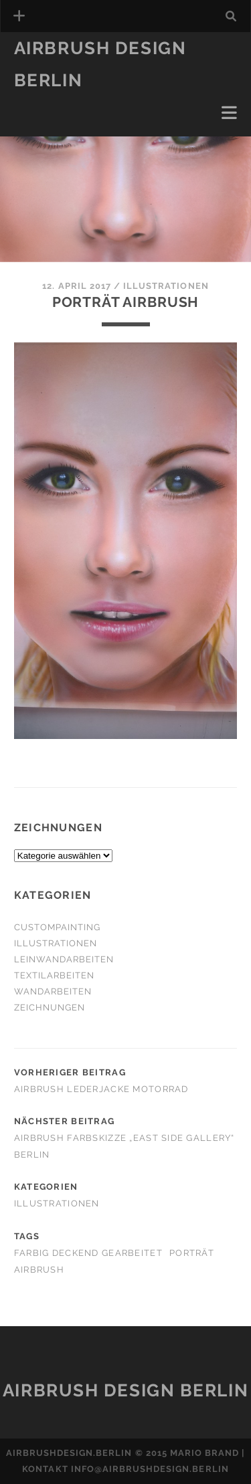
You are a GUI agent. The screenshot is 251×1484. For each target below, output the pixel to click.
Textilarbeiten (54, 975)
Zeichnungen (49, 1007)
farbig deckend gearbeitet (88, 1253)
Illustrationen (166, 286)
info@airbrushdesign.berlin (150, 1469)
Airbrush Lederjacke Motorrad (101, 1089)
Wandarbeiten (53, 991)
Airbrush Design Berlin (125, 1390)
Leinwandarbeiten (64, 959)
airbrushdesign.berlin (69, 1453)
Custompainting (57, 927)
